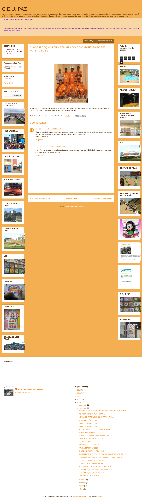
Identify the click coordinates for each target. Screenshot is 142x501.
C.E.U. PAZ (14, 9)
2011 (79, 399)
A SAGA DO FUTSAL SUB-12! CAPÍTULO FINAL (96, 417)
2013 (79, 393)
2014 (79, 390)
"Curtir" (13, 67)
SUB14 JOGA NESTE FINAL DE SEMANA (94, 435)
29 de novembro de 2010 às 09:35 (55, 147)
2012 (79, 396)
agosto (81, 486)
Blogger (100, 496)
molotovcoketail (80, 496)
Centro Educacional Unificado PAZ (30, 389)
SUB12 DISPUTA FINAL (87, 432)
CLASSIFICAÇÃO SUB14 (88, 420)
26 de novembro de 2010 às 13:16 (51, 129)
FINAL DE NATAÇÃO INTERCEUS (91, 439)
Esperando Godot (85, 442)
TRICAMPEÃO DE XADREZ (89, 476)
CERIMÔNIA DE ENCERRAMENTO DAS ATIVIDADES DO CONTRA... (104, 411)
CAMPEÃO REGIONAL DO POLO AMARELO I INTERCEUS (100, 457)
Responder (39, 140)
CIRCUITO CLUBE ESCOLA (89, 445)
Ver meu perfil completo (23, 393)
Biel (37, 129)
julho (81, 489)
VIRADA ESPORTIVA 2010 (88, 448)
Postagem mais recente (40, 198)
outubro (82, 480)
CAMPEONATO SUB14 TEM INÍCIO (91, 451)
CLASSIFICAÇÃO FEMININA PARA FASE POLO (96, 469)
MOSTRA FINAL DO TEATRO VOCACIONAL (95, 429)
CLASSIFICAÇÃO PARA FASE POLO (92, 473)
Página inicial (71, 198)
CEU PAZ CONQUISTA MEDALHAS (91, 460)
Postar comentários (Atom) (74, 206)
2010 (79, 402)
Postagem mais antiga (103, 198)
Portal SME (8, 83)
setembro (82, 483)
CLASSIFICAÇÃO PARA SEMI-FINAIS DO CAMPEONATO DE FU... (103, 454)
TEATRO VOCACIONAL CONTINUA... (92, 414)
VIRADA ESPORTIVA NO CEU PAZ (91, 463)
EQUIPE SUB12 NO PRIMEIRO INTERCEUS (95, 466)
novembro (83, 408)
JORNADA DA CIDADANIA (88, 423)
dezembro (83, 405)
